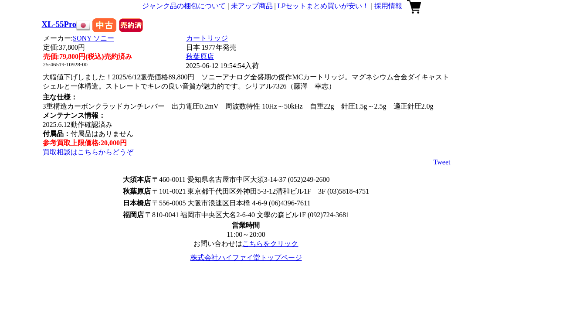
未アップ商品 (252, 6)
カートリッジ (207, 38)
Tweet (442, 162)
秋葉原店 (200, 56)
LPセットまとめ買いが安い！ (324, 6)
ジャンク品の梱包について (184, 6)
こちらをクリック (270, 243)
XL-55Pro (59, 24)
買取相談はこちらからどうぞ (88, 152)
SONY (93, 38)
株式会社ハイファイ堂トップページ (246, 257)
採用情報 (388, 6)
